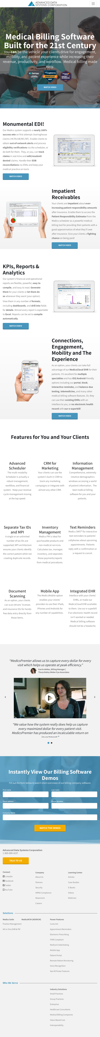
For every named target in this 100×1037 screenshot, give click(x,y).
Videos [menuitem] (71, 890)
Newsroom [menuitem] (40, 895)
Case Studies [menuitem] (73, 879)
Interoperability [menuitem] (56, 1022)
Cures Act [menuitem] (54, 921)
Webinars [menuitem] (72, 895)
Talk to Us (15, 857)
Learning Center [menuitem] (75, 869)
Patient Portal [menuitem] (56, 952)
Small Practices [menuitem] (56, 991)
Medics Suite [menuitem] (8, 916)
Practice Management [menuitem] (12, 921)
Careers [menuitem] (38, 900)
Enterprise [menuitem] (54, 1001)
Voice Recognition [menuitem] (58, 963)
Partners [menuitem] (39, 879)
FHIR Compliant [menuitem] (57, 937)
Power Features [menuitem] (57, 916)
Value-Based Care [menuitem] (57, 1017)
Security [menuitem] (38, 884)
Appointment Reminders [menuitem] (60, 926)
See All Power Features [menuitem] (60, 968)
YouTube (7, 887)
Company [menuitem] (39, 869)
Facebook (8, 878)
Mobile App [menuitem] (55, 947)
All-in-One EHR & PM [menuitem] (11, 926)
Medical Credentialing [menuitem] (59, 942)
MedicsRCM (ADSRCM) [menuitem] (31, 916)
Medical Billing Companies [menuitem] (61, 1012)
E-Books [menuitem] (71, 884)
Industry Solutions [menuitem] (58, 986)
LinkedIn (8, 873)
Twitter (7, 882)
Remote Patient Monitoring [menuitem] (61, 957)
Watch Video (50, 87)
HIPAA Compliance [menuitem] (43, 890)
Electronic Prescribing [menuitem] (59, 931)
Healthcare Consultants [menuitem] (60, 1006)
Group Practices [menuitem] (57, 996)
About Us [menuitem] (39, 874)
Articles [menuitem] (71, 874)
